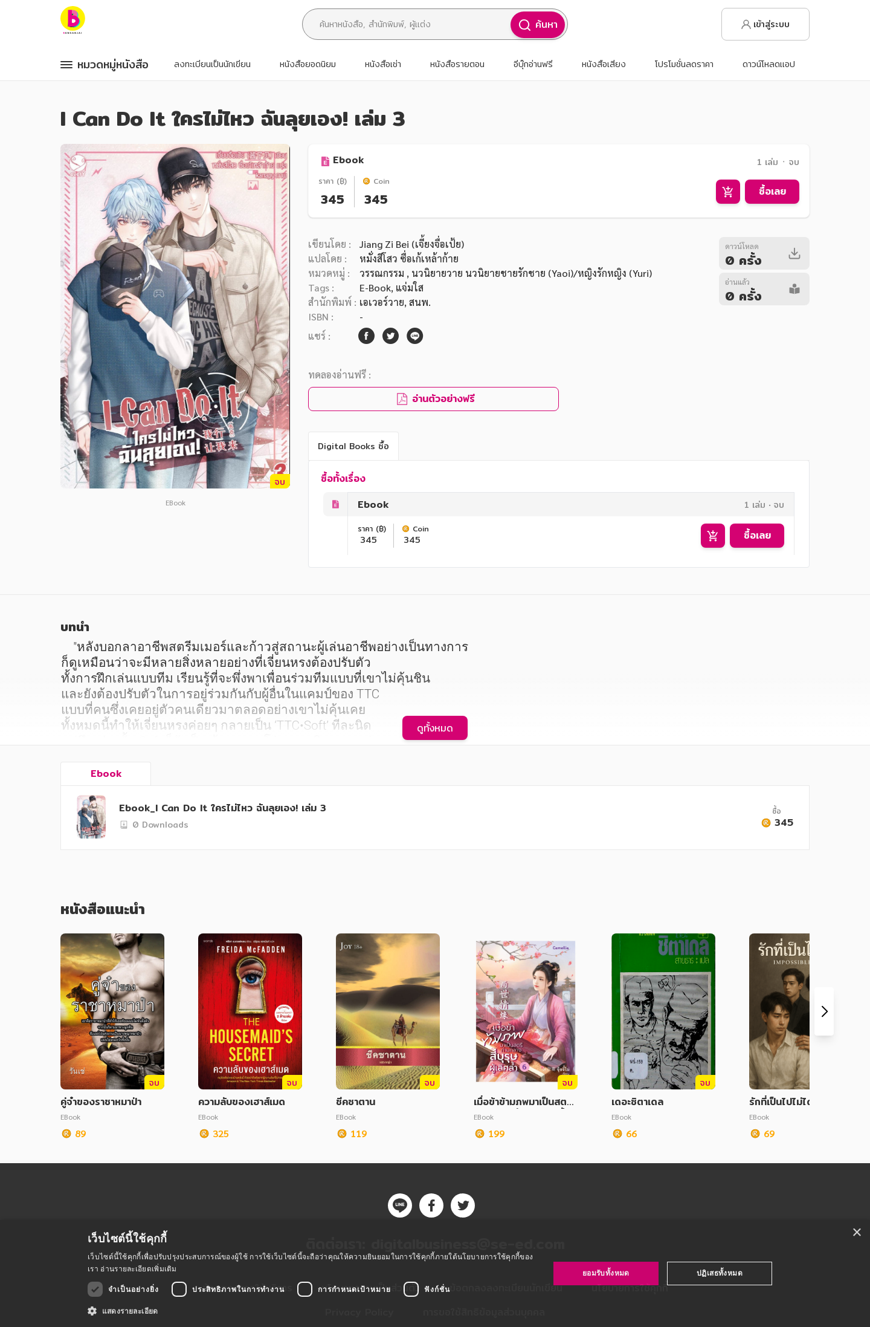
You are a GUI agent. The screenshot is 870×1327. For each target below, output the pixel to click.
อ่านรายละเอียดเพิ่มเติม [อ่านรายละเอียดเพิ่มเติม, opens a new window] (138, 1269)
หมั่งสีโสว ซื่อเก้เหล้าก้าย (409, 258)
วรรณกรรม (383, 273)
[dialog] (435, 1273)
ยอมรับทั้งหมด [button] (606, 1273)
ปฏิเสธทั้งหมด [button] (720, 1273)
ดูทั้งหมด (435, 728)
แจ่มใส (410, 287)
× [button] (856, 1233)
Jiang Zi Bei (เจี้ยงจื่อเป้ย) (411, 244)
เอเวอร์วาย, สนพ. (395, 302)
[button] (311, 1310)
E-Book (375, 287)
